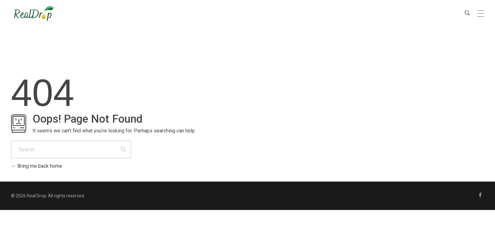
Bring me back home (36, 166)
